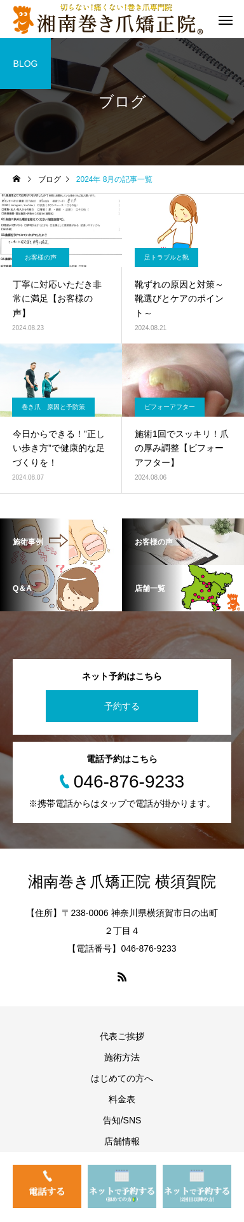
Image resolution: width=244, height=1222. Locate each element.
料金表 (122, 1099)
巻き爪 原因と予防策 (53, 406)
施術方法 (122, 1057)
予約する (122, 706)
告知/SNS (122, 1120)
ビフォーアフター (169, 406)
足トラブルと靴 (166, 257)
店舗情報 (122, 1141)
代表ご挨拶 (122, 1036)
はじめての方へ (122, 1078)
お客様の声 (41, 257)
